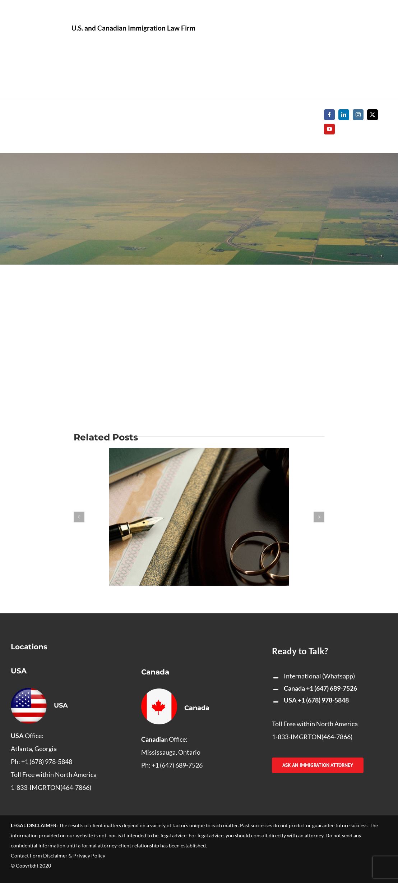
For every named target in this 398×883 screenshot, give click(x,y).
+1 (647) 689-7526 (331, 688)
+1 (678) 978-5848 (323, 700)
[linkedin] (343, 114)
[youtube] (329, 129)
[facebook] (329, 114)
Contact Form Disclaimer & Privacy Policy (58, 855)
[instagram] (358, 114)
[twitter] (372, 114)
